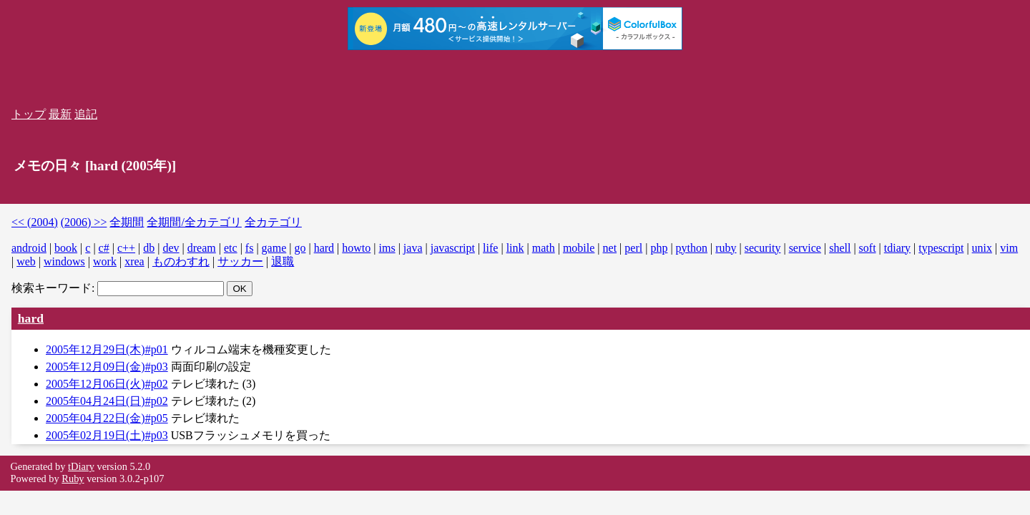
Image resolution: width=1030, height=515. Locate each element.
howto (356, 248)
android (28, 248)
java (413, 248)
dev (170, 248)
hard (324, 248)
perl (633, 248)
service (805, 248)
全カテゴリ (273, 222)
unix (982, 248)
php (658, 248)
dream (201, 248)
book (65, 248)
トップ (28, 114)
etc (230, 248)
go (299, 248)
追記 (85, 114)
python (691, 248)
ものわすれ (181, 261)
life (490, 248)
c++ (126, 248)
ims (387, 248)
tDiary (81, 466)
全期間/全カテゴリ (194, 222)
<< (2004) (34, 222)
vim (1009, 248)
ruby (725, 248)
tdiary (897, 248)
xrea (134, 261)
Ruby (73, 478)
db (148, 248)
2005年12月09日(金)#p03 (107, 366)
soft (867, 248)
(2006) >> (84, 222)
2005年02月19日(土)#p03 (107, 435)
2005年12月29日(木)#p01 (107, 349)
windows (64, 261)
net (610, 248)
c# (104, 248)
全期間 (126, 222)
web (26, 261)
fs (249, 248)
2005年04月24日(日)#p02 (107, 401)
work (105, 261)
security (763, 248)
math (543, 248)
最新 (60, 114)
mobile (578, 248)
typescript (940, 248)
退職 (282, 261)
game (274, 248)
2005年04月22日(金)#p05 (107, 418)
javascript (453, 248)
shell (839, 248)
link (515, 248)
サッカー (240, 261)
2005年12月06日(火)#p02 (107, 384)
